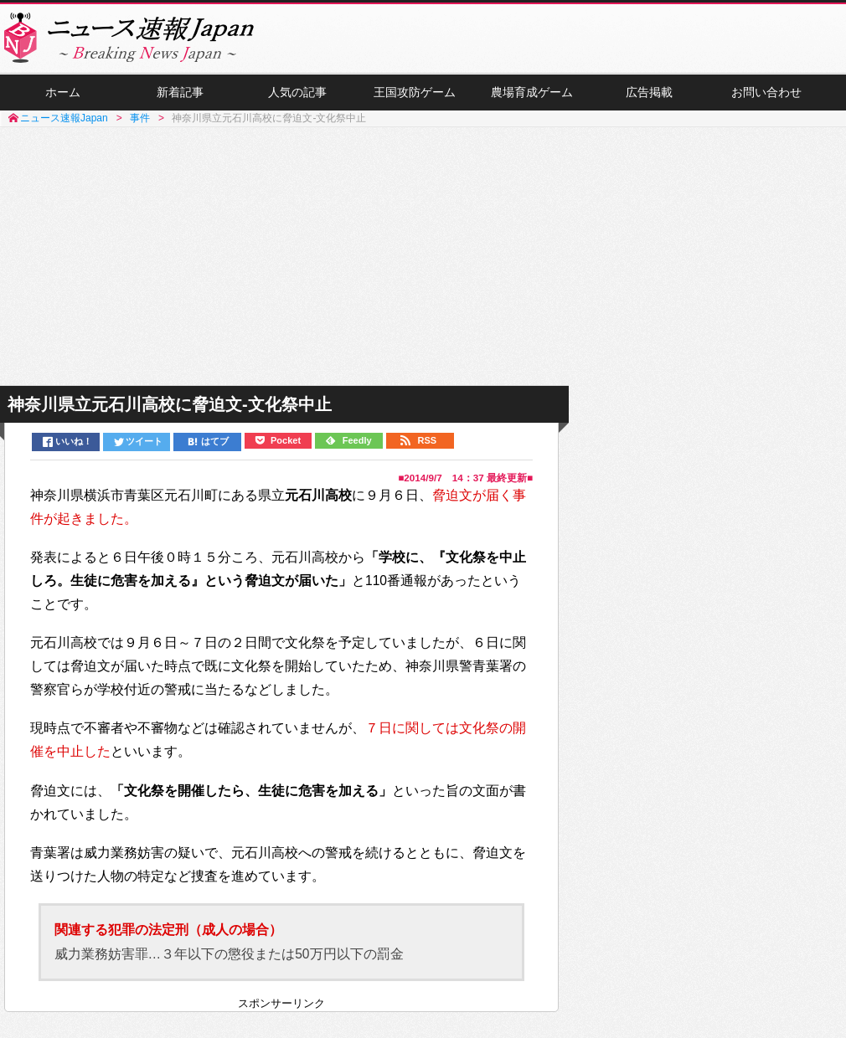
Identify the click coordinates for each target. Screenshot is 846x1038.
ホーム (62, 93)
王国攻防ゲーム (415, 93)
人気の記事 (297, 93)
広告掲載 (649, 93)
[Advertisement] (423, 258)
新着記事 (180, 93)
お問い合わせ (766, 93)
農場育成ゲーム (532, 93)
